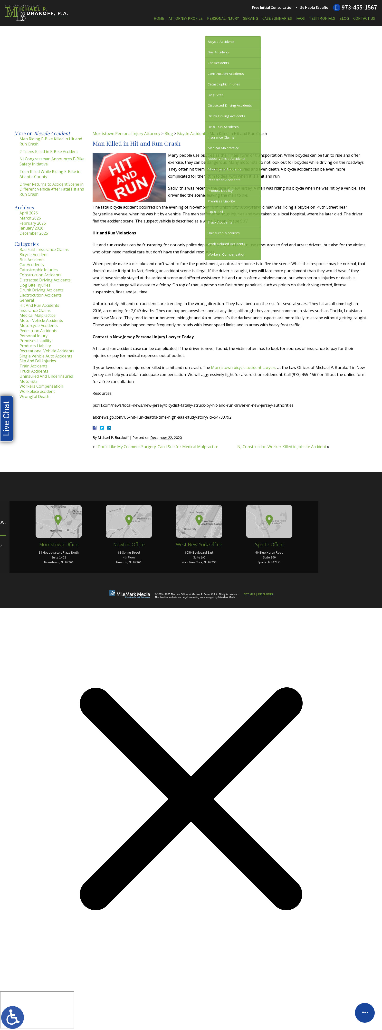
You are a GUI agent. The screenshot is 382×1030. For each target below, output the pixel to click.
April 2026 (28, 213)
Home (159, 18)
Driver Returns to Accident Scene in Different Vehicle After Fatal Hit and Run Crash (51, 189)
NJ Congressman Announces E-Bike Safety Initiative (52, 161)
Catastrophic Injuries (38, 269)
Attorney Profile (186, 18)
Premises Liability (35, 340)
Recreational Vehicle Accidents (46, 351)
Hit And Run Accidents (39, 305)
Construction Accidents (40, 275)
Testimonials (322, 18)
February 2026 (32, 223)
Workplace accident (37, 391)
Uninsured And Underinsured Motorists (46, 379)
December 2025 (33, 233)
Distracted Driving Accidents (45, 280)
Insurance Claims (35, 310)
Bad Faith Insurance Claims (44, 249)
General (26, 300)
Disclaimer (265, 594)
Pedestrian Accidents (38, 330)
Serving (250, 18)
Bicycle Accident (191, 133)
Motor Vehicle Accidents (41, 320)
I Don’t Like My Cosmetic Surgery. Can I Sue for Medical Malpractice (157, 446)
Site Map (249, 594)
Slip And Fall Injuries (37, 361)
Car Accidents (31, 264)
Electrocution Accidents (40, 295)
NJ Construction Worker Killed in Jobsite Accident (281, 446)
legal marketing (191, 597)
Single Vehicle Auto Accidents (45, 356)
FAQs (300, 18)
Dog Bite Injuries (34, 285)
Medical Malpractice (37, 315)
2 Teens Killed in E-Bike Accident (48, 151)
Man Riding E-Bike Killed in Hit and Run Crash (50, 141)
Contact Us (364, 18)
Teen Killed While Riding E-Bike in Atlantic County (49, 174)
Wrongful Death (34, 396)
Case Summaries (277, 18)
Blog (344, 18)
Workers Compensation (41, 386)
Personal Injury (223, 18)
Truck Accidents (33, 371)
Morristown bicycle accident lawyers (243, 367)
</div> (37, 1010)
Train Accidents (33, 366)
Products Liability (35, 345)
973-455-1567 (359, 7)
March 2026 (30, 218)
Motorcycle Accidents (38, 325)
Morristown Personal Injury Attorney (126, 133)
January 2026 (31, 228)
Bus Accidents (32, 259)
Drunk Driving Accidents (41, 290)
